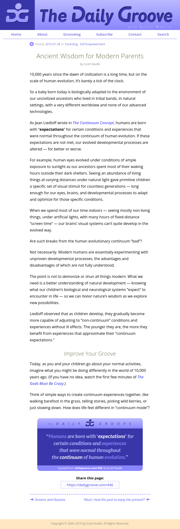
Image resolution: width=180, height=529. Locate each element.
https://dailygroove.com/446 (90, 484)
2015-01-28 (52, 44)
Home (16, 34)
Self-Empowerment (92, 44)
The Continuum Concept (93, 122)
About (42, 34)
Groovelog (72, 34)
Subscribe (104, 34)
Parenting (71, 44)
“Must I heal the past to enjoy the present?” (114, 499)
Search (163, 34)
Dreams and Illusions (50, 499)
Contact (135, 34)
